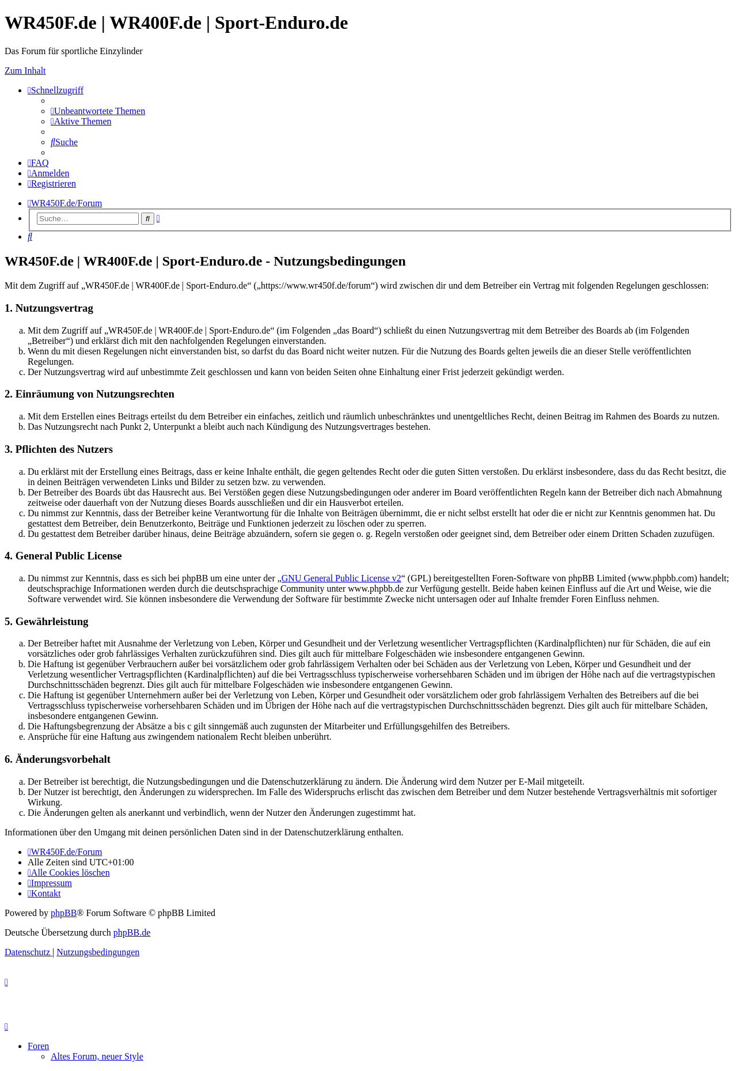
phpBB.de (131, 932)
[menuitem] (98, 111)
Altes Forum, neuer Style (97, 1056)
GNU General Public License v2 (341, 578)
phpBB (64, 913)
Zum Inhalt (25, 70)
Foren (38, 1046)
